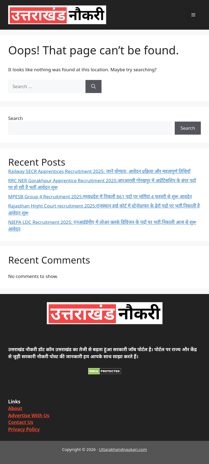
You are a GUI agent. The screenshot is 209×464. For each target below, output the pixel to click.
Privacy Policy (24, 429)
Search (15, 118)
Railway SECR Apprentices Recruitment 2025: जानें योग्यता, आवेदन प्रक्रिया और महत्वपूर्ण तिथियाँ (99, 171)
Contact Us (20, 422)
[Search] (93, 86)
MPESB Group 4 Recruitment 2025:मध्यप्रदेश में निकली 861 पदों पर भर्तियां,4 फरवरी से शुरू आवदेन (100, 196)
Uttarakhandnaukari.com (123, 449)
